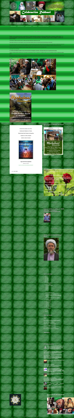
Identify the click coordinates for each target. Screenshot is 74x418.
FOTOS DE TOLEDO (48, 285)
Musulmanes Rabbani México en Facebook (51, 328)
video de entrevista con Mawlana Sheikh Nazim (55, 386)
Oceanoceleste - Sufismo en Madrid (50, 323)
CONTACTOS (35, 26)
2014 (46, 280)
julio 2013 (47, 302)
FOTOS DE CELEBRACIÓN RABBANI (44, 26)
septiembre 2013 (49, 299)
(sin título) (45, 350)
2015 (46, 278)
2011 (46, 311)
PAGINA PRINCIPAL (13, 26)
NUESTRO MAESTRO (21, 26)
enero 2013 (48, 308)
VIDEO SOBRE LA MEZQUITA (49, 364)
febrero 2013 (48, 306)
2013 (46, 281)
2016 (46, 277)
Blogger (49, 416)
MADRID (46, 288)
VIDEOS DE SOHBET (28, 26)
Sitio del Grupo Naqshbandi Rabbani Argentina (52, 320)
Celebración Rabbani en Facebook (50, 325)
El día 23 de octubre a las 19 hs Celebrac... (52, 297)
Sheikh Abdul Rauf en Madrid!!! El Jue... (52, 294)
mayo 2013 (48, 305)
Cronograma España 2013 (49, 292)
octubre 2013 (48, 284)
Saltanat (45, 317)
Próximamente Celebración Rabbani (53, 368)
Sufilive (45, 318)
